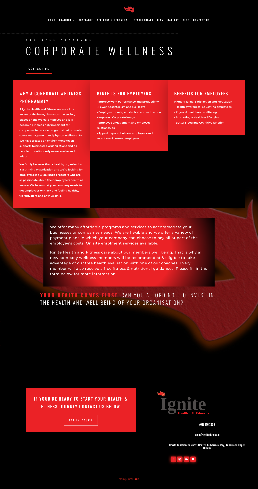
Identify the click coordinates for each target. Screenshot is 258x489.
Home (51, 20)
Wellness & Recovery (112, 20)
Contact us (201, 20)
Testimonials (143, 20)
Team (160, 20)
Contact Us (39, 69)
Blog (186, 20)
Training (65, 20)
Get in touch (81, 420)
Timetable (86, 20)
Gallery (173, 20)
